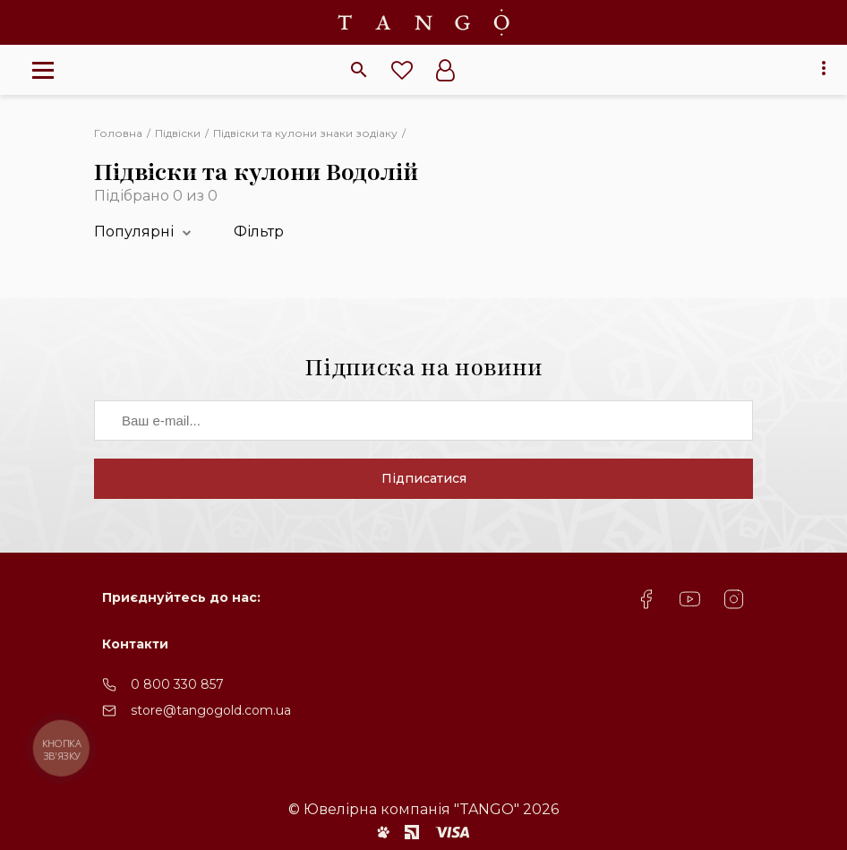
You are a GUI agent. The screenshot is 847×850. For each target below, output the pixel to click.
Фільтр (259, 231)
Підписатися (423, 478)
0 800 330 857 (177, 684)
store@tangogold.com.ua (211, 710)
